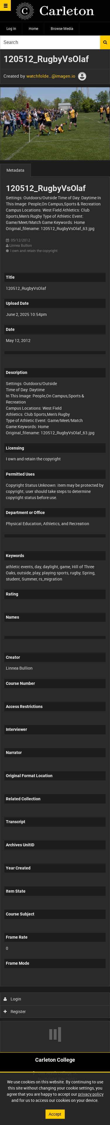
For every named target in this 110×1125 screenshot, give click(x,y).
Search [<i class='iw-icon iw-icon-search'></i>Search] (105, 42)
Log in (11, 28)
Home (33, 28)
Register (15, 1011)
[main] (55, 551)
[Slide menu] (5, 5)
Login (12, 999)
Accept (55, 1114)
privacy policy (91, 1094)
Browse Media (62, 28)
